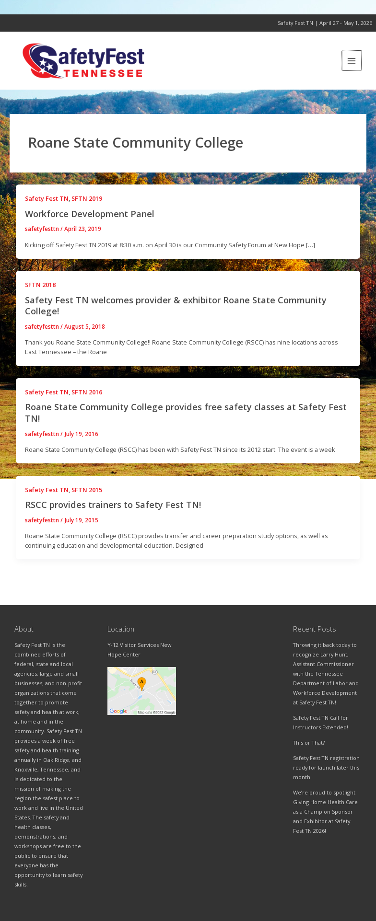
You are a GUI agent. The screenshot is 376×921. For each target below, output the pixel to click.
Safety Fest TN (47, 208)
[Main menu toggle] (352, 65)
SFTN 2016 (86, 401)
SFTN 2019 (86, 208)
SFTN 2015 (86, 499)
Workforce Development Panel (89, 223)
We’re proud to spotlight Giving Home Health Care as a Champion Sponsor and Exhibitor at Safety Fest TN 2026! (325, 811)
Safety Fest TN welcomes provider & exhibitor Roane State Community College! (176, 314)
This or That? (309, 742)
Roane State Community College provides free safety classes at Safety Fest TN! (186, 422)
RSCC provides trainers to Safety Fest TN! (113, 514)
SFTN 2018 (40, 294)
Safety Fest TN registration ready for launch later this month (326, 767)
